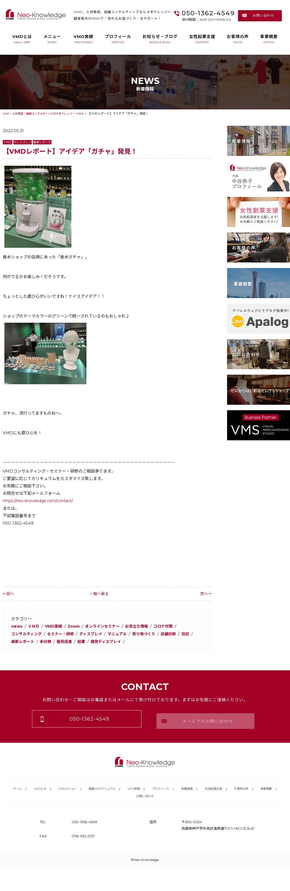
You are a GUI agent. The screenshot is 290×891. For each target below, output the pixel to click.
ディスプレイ (24, 142)
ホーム (19, 783)
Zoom (76, 625)
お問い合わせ (260, 15)
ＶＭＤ (8, 142)
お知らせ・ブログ (160, 39)
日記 (15, 640)
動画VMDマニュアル (110, 783)
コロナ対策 (171, 625)
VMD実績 (83, 39)
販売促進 (81, 640)
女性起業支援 (202, 39)
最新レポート (45, 142)
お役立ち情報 (143, 625)
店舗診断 (177, 633)
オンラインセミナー (107, 625)
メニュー (52, 39)
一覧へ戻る (107, 593)
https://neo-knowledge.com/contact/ (41, 500)
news (17, 625)
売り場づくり (151, 633)
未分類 (61, 640)
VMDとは (22, 39)
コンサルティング (27, 633)
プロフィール (118, 39)
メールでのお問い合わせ (205, 717)
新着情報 (202, 783)
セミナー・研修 (63, 633)
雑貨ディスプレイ (124, 640)
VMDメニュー (71, 783)
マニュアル (123, 633)
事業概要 (269, 39)
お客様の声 (238, 39)
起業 (99, 640)
